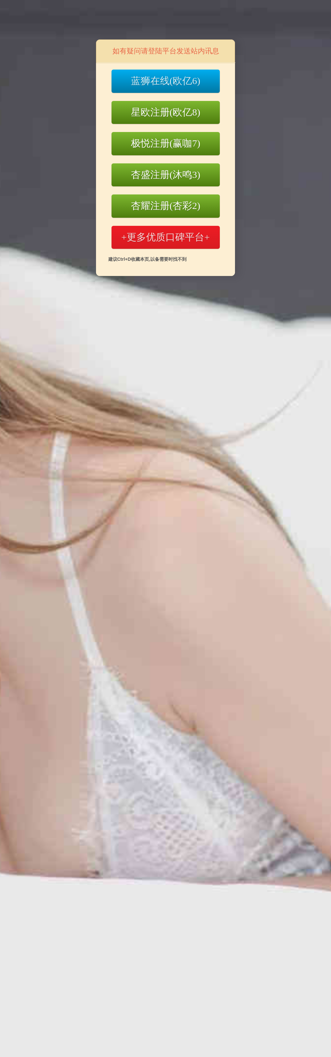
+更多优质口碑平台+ (165, 237)
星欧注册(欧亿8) (165, 112)
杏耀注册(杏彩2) (165, 205)
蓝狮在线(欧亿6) (165, 80)
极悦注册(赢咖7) (165, 143)
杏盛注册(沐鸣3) (165, 174)
